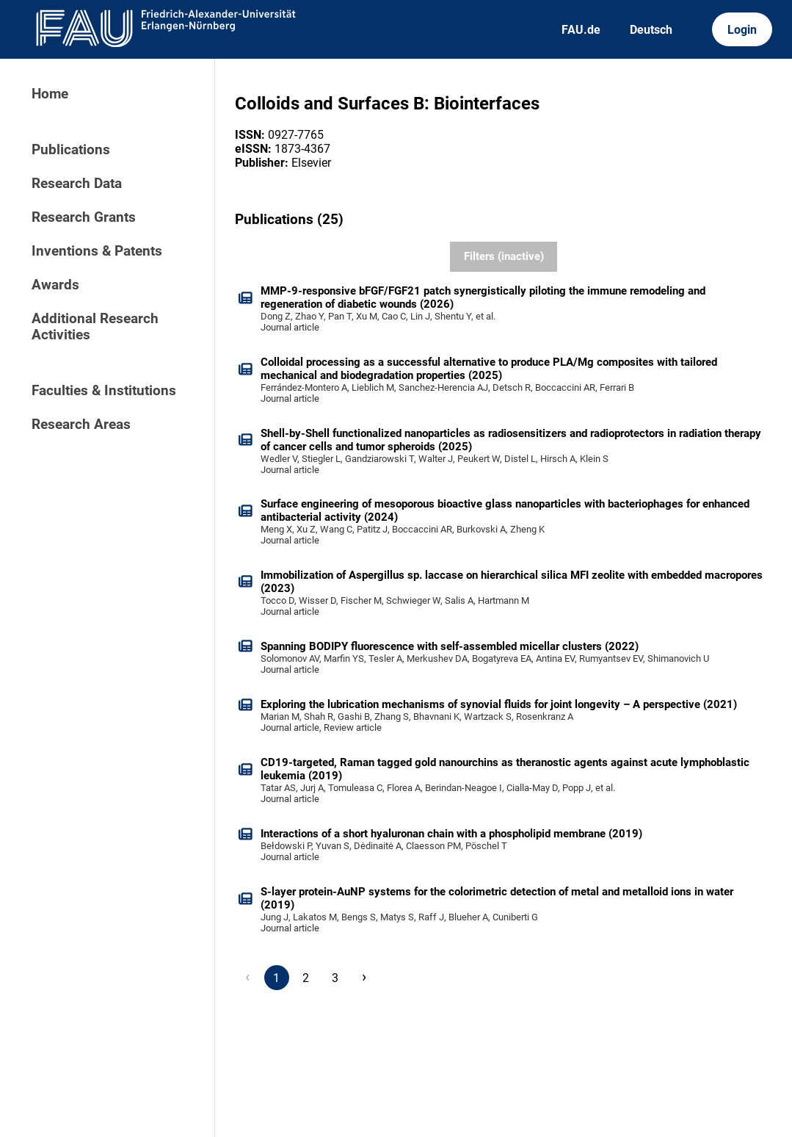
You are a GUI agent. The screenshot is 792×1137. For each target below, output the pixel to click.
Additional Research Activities (95, 327)
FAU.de (581, 30)
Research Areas (81, 424)
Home (50, 94)
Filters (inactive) (504, 256)
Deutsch (651, 30)
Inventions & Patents (97, 251)
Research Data (77, 184)
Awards (55, 285)
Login (742, 30)
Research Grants (84, 217)
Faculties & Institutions (104, 391)
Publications (71, 150)
